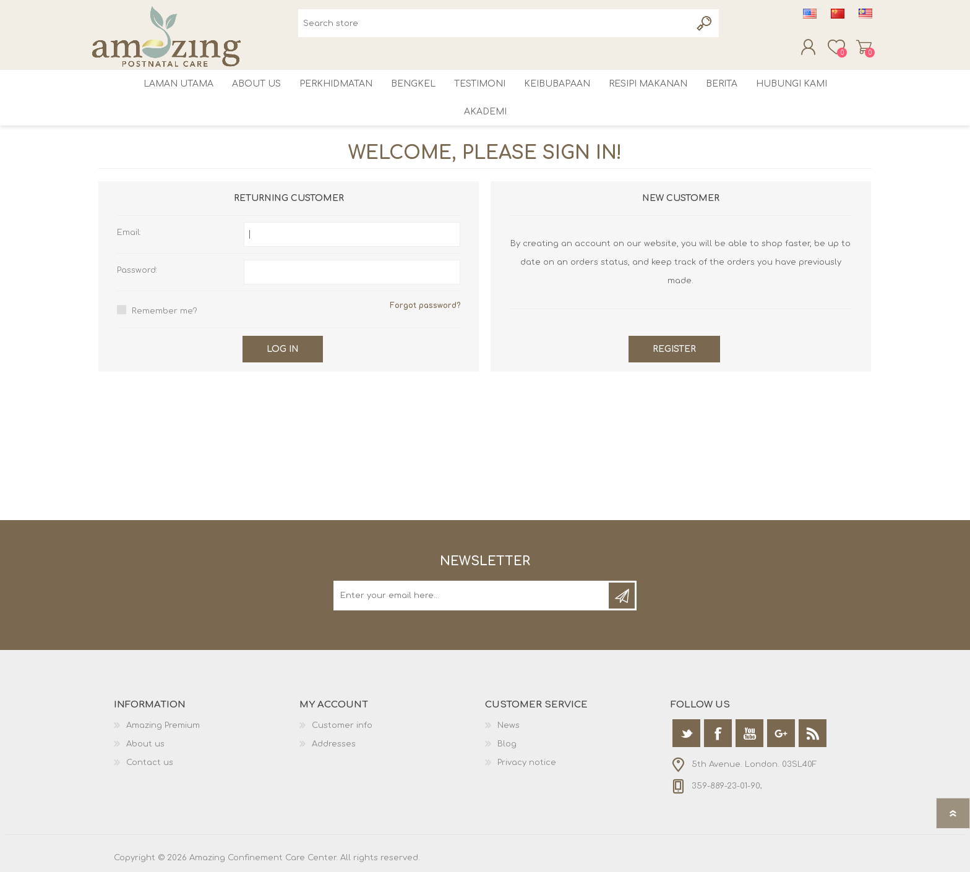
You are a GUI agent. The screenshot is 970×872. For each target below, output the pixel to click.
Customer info (342, 725)
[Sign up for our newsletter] (472, 596)
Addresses (334, 744)
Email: (129, 232)
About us (145, 744)
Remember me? (164, 311)
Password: (137, 270)
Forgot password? (425, 305)
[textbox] (494, 23)
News (508, 725)
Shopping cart (866, 47)
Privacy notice (526, 762)
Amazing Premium (163, 725)
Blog (507, 744)
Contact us (149, 762)
